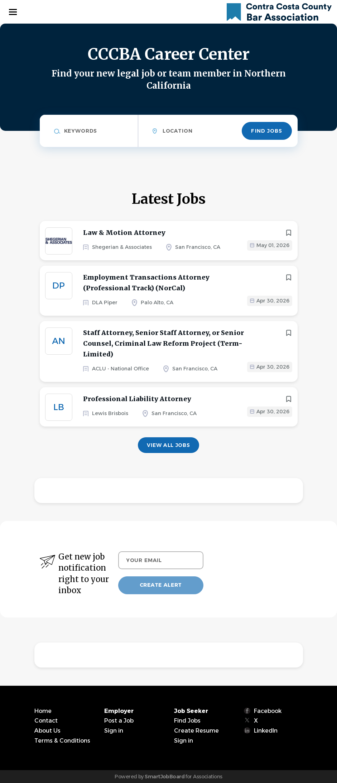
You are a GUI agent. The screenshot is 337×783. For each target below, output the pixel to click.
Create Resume (196, 730)
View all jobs (168, 445)
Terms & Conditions (62, 740)
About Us (47, 730)
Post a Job (119, 720)
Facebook (267, 711)
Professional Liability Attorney (137, 399)
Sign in (113, 730)
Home (43, 711)
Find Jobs (266, 131)
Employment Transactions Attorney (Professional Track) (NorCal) (146, 282)
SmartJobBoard (164, 776)
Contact (46, 720)
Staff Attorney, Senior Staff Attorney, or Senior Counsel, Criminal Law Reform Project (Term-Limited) (163, 343)
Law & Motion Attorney (124, 232)
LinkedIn (266, 730)
